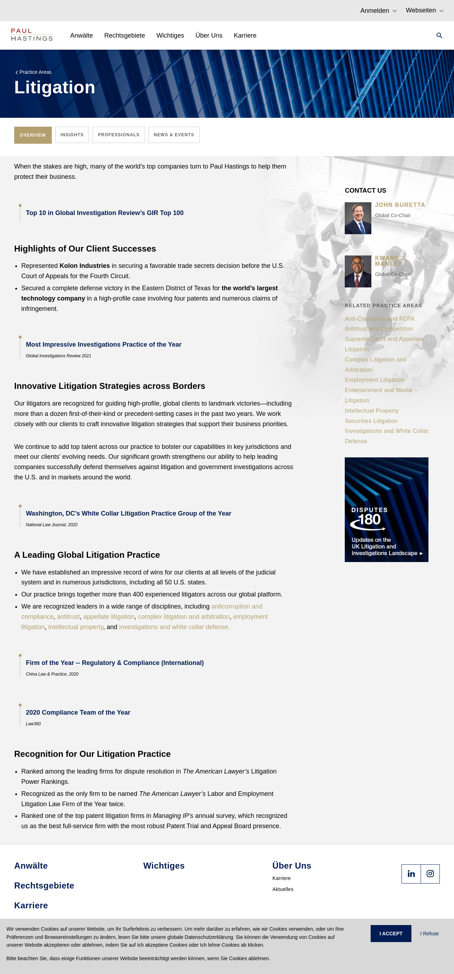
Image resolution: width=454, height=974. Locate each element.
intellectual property (75, 627)
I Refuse (429, 933)
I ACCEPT (391, 933)
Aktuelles (283, 889)
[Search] (437, 35)
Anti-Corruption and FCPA (380, 319)
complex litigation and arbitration (183, 616)
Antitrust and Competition (379, 329)
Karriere (281, 878)
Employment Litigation (374, 380)
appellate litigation (108, 616)
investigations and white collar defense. (174, 627)
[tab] (33, 135)
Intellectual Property (372, 411)
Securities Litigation (371, 421)
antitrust (68, 616)
